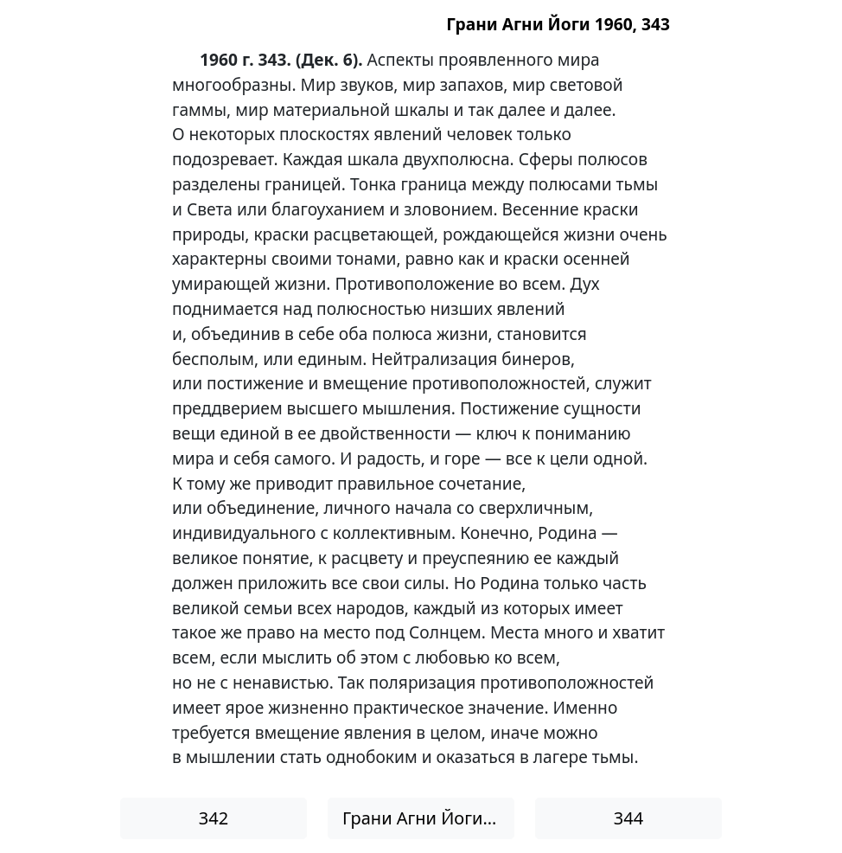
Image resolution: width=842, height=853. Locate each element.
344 (628, 818)
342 (213, 818)
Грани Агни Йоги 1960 (428, 818)
